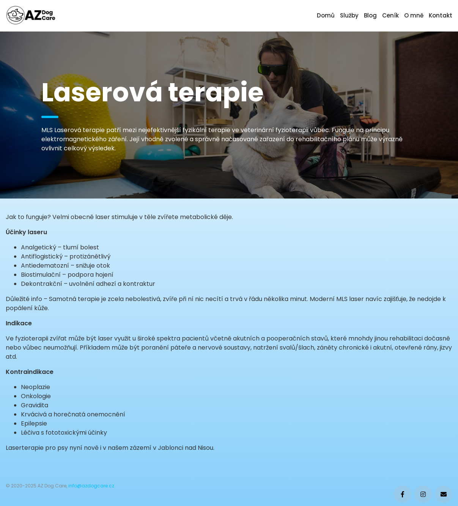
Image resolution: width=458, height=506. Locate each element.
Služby (349, 15)
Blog (370, 15)
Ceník (390, 15)
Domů (326, 15)
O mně (413, 15)
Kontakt (440, 15)
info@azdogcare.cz (91, 485)
